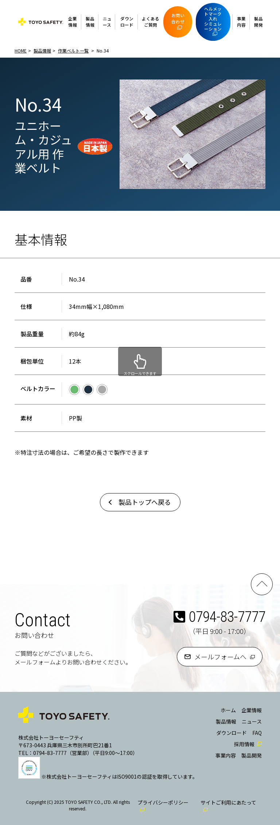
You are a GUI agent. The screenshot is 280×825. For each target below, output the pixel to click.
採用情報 (244, 744)
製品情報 (90, 22)
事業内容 (241, 22)
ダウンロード (126, 22)
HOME (21, 50)
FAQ (257, 732)
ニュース (107, 22)
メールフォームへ (220, 656)
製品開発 (258, 22)
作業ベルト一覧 (73, 50)
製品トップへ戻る (144, 502)
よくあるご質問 (150, 22)
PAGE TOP (262, 584)
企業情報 (72, 22)
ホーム (228, 710)
